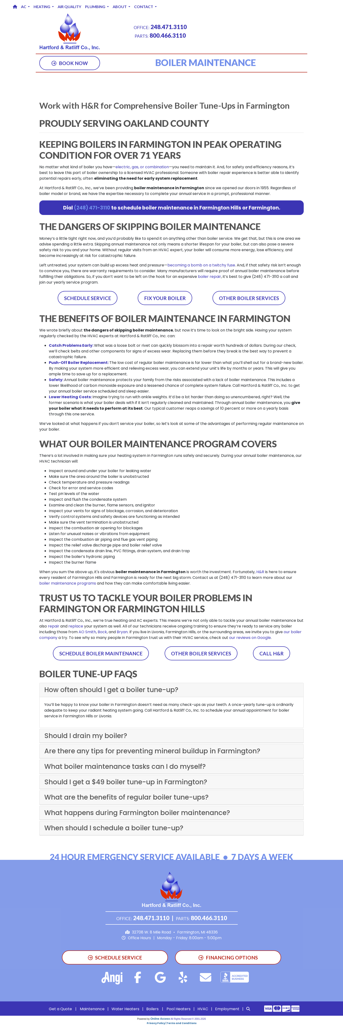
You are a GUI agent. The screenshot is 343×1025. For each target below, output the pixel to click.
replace (75, 626)
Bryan (122, 632)
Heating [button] (42, 6)
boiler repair (209, 276)
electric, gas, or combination (142, 167)
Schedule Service (87, 298)
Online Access (160, 1018)
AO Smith (87, 632)
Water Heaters (125, 1009)
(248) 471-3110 (92, 207)
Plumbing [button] (95, 6)
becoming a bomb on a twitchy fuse (201, 265)
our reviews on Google (250, 637)
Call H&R (271, 653)
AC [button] (24, 6)
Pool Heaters (178, 1009)
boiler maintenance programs (67, 583)
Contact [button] (144, 6)
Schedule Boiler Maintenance (100, 653)
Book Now (69, 63)
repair (53, 626)
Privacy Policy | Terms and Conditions (172, 1023)
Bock (102, 632)
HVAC (202, 1009)
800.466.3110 (168, 35)
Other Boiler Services (249, 298)
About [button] (120, 6)
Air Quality (69, 6)
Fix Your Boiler (165, 298)
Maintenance (92, 1009)
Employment (227, 1009)
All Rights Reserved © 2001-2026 (188, 1019)
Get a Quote (60, 1009)
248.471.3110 (169, 26)
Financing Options (228, 957)
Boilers (152, 1009)
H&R (260, 572)
